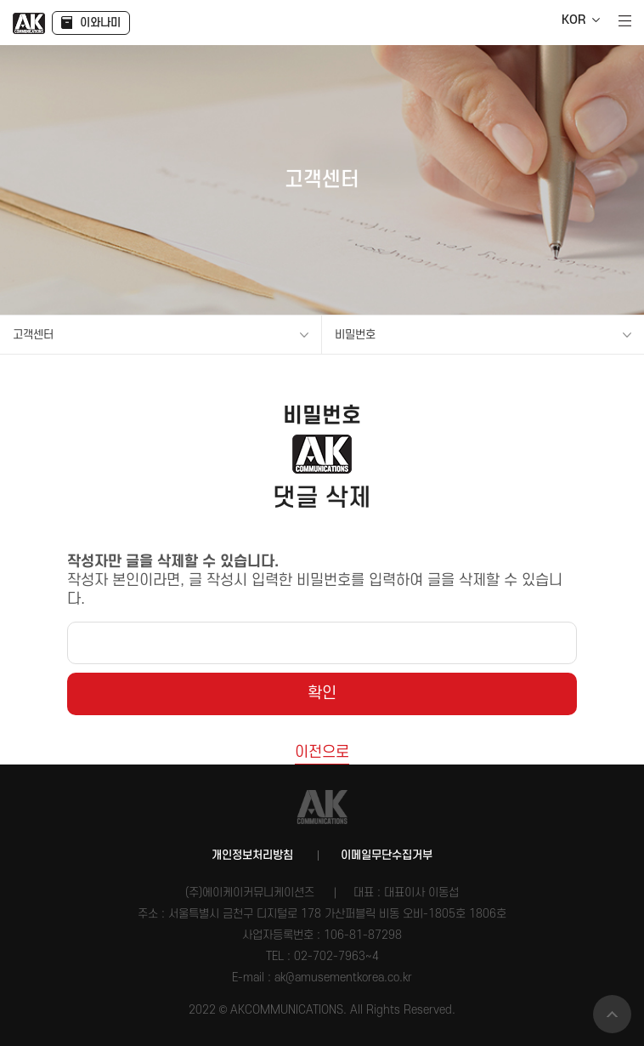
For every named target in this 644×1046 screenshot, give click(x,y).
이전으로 (322, 752)
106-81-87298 (363, 935)
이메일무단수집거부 (386, 855)
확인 (322, 693)
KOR (573, 20)
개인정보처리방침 (252, 855)
